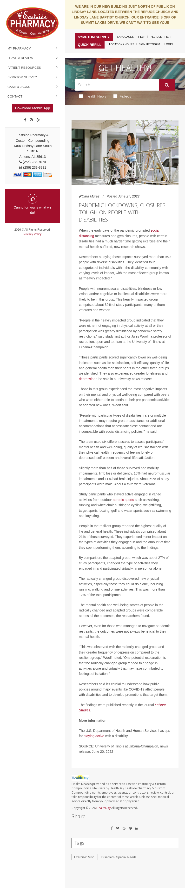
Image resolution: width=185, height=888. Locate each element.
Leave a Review (20, 58)
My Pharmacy (19, 48)
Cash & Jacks (18, 87)
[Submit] (167, 85)
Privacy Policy (33, 234)
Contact (14, 96)
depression (87, 379)
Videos (122, 96)
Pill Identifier (160, 36)
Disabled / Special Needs (118, 857)
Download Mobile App (32, 108)
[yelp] (38, 120)
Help (141, 36)
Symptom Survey (22, 77)
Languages (125, 36)
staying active (94, 736)
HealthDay (103, 808)
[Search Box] (117, 85)
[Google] (31, 120)
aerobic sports (123, 500)
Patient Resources (24, 67)
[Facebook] (25, 120)
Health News (92, 96)
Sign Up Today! (149, 44)
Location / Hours (121, 44)
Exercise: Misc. (84, 857)
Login (169, 44)
